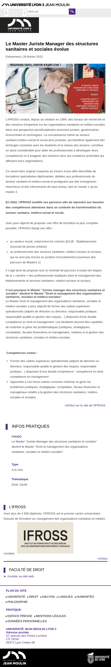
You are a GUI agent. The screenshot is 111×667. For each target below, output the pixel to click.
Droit (33, 596)
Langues (66, 596)
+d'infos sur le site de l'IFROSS (84, 405)
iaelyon (48, 596)
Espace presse (19, 616)
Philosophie (17, 602)
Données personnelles (27, 621)
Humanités (85, 596)
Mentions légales (51, 616)
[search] (47, 11)
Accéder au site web (20, 576)
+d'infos (102, 558)
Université (16, 596)
